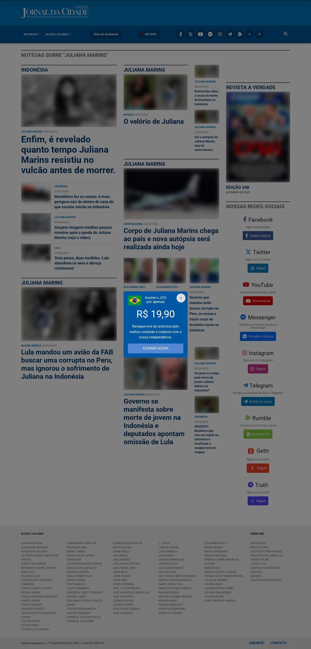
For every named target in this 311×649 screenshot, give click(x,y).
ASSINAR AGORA (155, 348)
